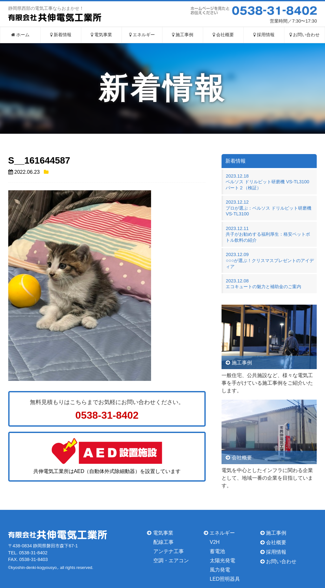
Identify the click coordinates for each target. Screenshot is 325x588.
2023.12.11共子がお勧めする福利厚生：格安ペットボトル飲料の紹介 (268, 234)
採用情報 (264, 34)
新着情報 (61, 34)
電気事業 (101, 34)
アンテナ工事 (168, 551)
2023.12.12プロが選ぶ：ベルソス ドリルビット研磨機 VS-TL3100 (268, 207)
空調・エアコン (171, 560)
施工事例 (183, 34)
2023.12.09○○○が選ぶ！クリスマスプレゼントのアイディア (270, 260)
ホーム (20, 34)
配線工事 (163, 542)
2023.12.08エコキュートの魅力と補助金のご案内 (263, 283)
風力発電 (220, 569)
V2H (215, 542)
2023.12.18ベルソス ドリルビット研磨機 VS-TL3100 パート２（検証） (270, 181)
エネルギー (142, 34)
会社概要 (223, 34)
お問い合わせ (304, 34)
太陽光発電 (222, 560)
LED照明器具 (225, 578)
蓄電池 (217, 551)
